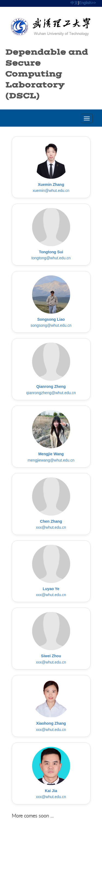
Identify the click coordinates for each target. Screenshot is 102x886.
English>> (87, 3)
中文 (74, 3)
